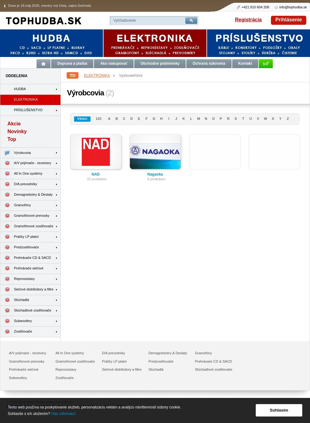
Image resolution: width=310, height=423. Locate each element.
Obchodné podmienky (159, 63)
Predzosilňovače (19, 247)
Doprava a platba (72, 63)
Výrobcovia (15, 153)
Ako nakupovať (113, 63)
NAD (96, 174)
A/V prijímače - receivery (25, 163)
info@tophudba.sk (293, 7)
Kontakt (245, 63)
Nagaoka (155, 174)
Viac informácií (63, 414)
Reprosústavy (17, 279)
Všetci (82, 118)
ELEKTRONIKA (100, 75)
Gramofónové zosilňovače (26, 226)
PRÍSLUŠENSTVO (28, 110)
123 (98, 118)
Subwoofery (16, 321)
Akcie (14, 123)
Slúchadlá (14, 300)
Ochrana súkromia (209, 63)
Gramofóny (15, 205)
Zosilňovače (16, 332)
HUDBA (20, 89)
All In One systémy (21, 174)
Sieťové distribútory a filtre (27, 290)
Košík (266, 63)
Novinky (17, 131)
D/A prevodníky (18, 184)
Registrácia (248, 19)
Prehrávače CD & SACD (25, 258)
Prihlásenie (289, 19)
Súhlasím (279, 410)
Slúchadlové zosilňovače (25, 311)
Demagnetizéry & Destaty (26, 195)
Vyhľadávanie (124, 20)
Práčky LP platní (19, 237)
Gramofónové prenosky (24, 216)
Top (11, 139)
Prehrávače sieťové (21, 269)
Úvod (44, 63)
